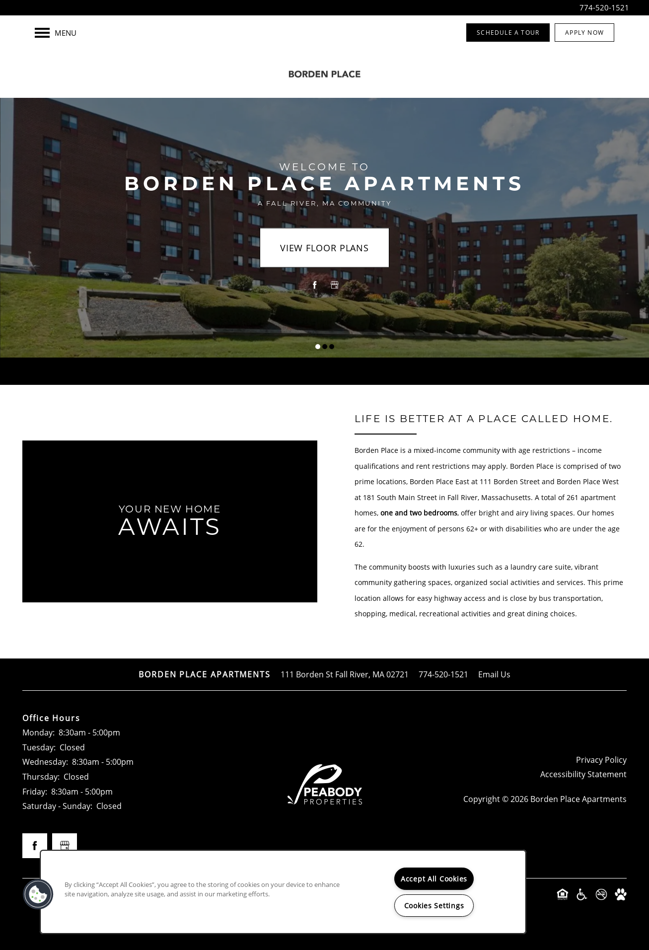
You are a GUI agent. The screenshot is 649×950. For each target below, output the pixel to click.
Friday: (34, 791)
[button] (508, 32)
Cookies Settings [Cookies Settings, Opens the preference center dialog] (434, 905)
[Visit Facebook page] (314, 285)
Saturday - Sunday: (57, 806)
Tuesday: (39, 747)
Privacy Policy (601, 759)
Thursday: (41, 776)
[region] (283, 892)
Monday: (38, 732)
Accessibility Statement (583, 774)
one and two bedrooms (418, 512)
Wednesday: (45, 761)
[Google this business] (334, 285)
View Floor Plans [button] (324, 248)
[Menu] (55, 32)
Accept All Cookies (434, 878)
